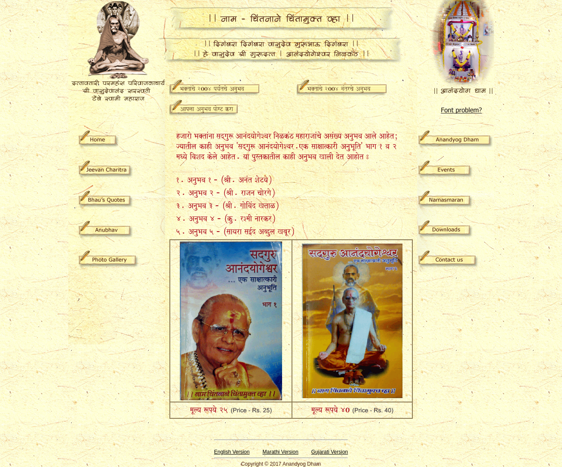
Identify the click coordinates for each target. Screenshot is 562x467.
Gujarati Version (329, 452)
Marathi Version (280, 452)
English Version (232, 452)
